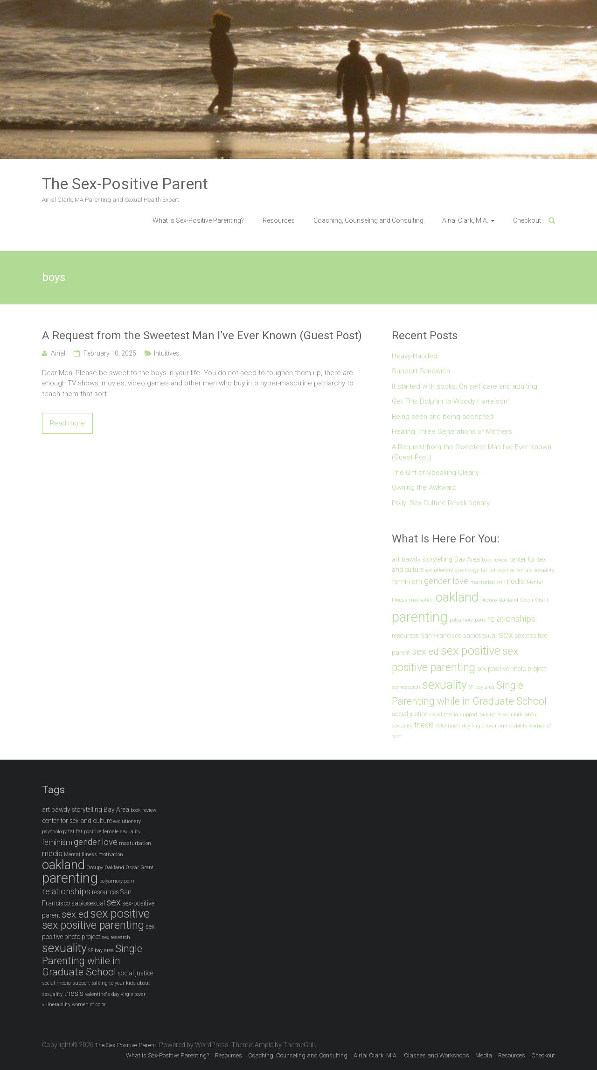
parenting (420, 617)
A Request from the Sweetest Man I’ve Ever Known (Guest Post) (202, 335)
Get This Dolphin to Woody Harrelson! (450, 401)
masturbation (486, 582)
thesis (424, 724)
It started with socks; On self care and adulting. (465, 386)
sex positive (470, 651)
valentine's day (453, 726)
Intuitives (167, 353)
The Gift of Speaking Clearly (435, 472)
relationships (511, 619)
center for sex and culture (77, 820)
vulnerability (513, 726)
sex (506, 634)
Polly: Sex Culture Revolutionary (441, 503)
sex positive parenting (93, 925)
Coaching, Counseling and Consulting (368, 220)
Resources (279, 220)
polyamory (461, 620)
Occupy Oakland (499, 600)
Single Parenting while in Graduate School (92, 960)
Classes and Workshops (436, 1055)
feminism (407, 581)
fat (484, 570)
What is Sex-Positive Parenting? (198, 220)
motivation (421, 600)
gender (437, 581)
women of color (89, 1004)
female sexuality (535, 570)
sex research (406, 687)
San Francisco (441, 635)
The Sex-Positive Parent (125, 183)
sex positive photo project (511, 668)
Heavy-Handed (414, 356)
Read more (67, 423)
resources (405, 635)
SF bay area (481, 687)
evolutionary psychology (452, 570)
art (396, 559)
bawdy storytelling (427, 559)
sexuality (444, 685)
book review (494, 560)
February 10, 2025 (109, 353)
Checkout (527, 220)
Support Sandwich (421, 371)
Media (483, 1055)
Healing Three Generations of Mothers (452, 431)
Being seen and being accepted (442, 416)
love (460, 581)
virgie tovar (484, 726)
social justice (409, 714)
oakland (457, 597)
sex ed (425, 651)
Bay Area (467, 559)
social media (443, 715)
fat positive (501, 570)
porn (480, 620)
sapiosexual (480, 635)
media (514, 581)
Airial (58, 353)
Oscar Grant (534, 600)
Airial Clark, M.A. (465, 220)
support (469, 715)
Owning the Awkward (424, 487)
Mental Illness (80, 854)
